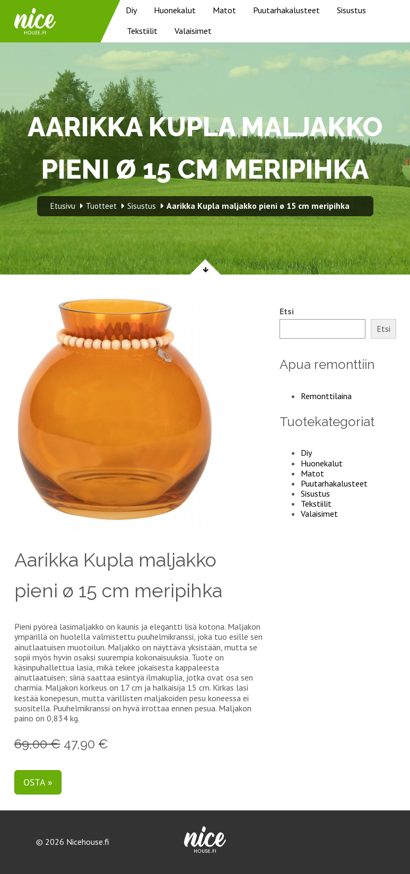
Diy (131, 10)
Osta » (38, 782)
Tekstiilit (142, 30)
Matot (224, 10)
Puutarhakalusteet (286, 10)
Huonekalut (175, 10)
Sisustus (351, 10)
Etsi (287, 311)
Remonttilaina (326, 396)
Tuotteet (101, 206)
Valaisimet (193, 30)
